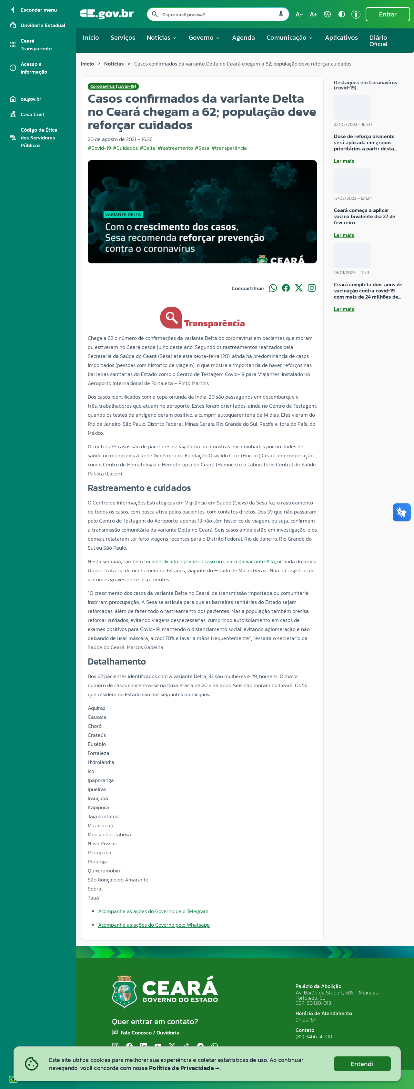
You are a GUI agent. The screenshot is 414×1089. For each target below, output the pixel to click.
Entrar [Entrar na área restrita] (388, 14)
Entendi (362, 1064)
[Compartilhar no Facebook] (286, 288)
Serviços (123, 37)
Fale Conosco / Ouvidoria (150, 1032)
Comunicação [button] (290, 37)
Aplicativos (341, 37)
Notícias (114, 63)
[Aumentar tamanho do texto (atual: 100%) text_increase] (313, 14)
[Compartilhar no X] (299, 288)
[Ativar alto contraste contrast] (341, 14)
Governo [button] (204, 37)
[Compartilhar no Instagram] (312, 288)
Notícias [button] (162, 37)
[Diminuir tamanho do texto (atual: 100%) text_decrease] (299, 14)
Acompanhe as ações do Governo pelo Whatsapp (154, 925)
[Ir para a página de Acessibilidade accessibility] (355, 14)
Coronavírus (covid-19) (113, 86)
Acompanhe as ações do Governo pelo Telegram (153, 911)
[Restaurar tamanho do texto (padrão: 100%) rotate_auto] (327, 14)
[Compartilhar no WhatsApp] (273, 288)
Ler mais (344, 160)
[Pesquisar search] (155, 14)
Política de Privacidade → (184, 1068)
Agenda (243, 37)
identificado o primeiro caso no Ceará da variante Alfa (213, 561)
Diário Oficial (378, 41)
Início (91, 37)
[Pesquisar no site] (218, 14)
